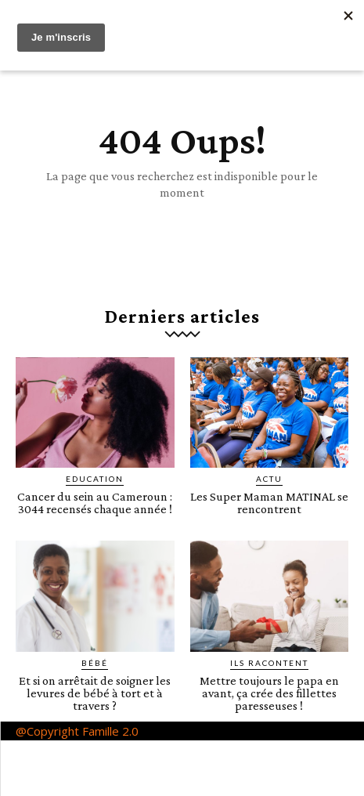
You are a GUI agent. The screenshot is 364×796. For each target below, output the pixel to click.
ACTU (269, 478)
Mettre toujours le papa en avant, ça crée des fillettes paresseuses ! (269, 693)
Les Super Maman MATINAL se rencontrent (269, 503)
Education (95, 478)
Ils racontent (269, 663)
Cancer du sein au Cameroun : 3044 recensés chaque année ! (94, 503)
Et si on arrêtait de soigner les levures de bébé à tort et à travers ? (95, 693)
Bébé (94, 663)
